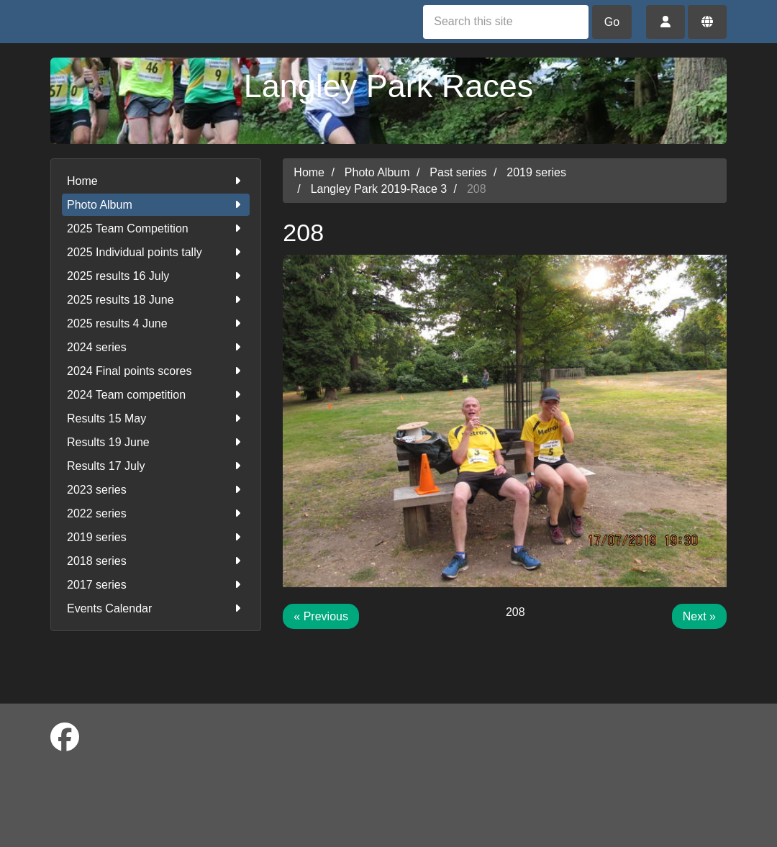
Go (611, 22)
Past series (458, 172)
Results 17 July (156, 466)
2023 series (156, 489)
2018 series (156, 561)
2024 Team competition (156, 394)
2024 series (156, 347)
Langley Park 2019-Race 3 (379, 189)
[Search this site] (506, 22)
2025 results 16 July (156, 276)
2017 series (156, 584)
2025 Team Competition (156, 228)
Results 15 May (156, 418)
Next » (699, 616)
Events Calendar (156, 608)
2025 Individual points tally (156, 252)
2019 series (156, 537)
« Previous (321, 616)
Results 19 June (156, 442)
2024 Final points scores (156, 371)
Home (156, 181)
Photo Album (156, 204)
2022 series (156, 513)
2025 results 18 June (156, 299)
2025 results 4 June (156, 323)
